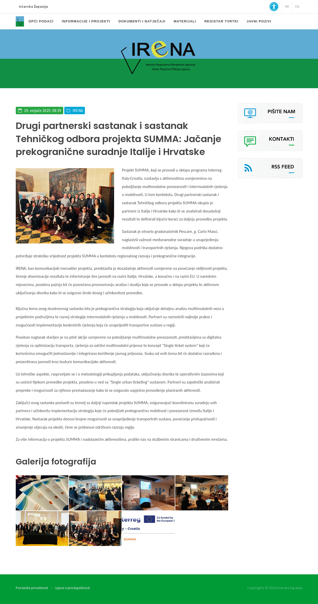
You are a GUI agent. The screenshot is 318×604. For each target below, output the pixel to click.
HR (287, 6)
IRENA (78, 110)
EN (297, 6)
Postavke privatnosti (32, 587)
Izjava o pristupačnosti (72, 587)
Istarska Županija (33, 6)
